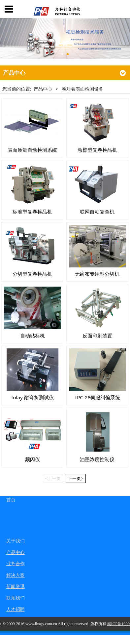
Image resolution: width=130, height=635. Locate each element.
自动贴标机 (32, 335)
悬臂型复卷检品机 (97, 149)
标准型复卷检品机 (32, 211)
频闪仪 (32, 459)
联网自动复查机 (97, 211)
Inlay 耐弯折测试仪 (32, 397)
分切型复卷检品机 (32, 273)
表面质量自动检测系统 (32, 149)
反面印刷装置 (97, 335)
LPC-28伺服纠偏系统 (97, 397)
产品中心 (43, 89)
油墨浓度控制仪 (97, 459)
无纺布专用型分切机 (97, 273)
